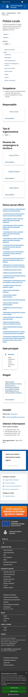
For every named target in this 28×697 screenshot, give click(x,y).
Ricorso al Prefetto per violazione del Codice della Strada (12, 318)
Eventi (5, 630)
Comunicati (6, 618)
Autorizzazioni (7, 607)
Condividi (6, 34)
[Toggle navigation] (3, 6)
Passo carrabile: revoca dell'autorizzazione (14, 300)
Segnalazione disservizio (9, 660)
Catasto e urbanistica (8, 583)
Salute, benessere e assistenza (11, 604)
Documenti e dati (7, 564)
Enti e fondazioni (7, 557)
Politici (5, 560)
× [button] (26, 672)
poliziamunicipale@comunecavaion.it (15, 417)
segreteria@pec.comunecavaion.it (12, 649)
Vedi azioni (6, 37)
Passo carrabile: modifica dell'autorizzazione (9, 296)
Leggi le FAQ (6, 662)
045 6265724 (13, 414)
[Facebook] (3, 543)
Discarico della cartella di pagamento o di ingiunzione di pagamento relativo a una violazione (13, 260)
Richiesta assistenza (8, 665)
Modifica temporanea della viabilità (13, 273)
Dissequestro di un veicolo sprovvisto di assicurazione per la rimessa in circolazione (14, 266)
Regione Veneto (6, 2)
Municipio (11, 354)
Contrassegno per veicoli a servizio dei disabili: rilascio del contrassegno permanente (13, 220)
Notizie (5, 616)
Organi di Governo (8, 550)
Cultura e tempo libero (9, 574)
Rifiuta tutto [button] (14, 691)
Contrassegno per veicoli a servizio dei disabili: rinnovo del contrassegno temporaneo (13, 240)
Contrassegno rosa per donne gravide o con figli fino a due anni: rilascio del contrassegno (13, 247)
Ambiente (5, 602)
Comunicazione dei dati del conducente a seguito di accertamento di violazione (13, 215)
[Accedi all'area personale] (22, 2)
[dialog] (14, 684)
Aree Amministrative (8, 552)
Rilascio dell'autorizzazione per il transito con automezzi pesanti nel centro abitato (14, 332)
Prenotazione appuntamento (10, 658)
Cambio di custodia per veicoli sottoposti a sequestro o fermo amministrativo (14, 210)
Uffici (19, 13)
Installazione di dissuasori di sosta (12, 270)
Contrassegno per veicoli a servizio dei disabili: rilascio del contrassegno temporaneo (13, 227)
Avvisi (4, 621)
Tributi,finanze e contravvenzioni (11, 599)
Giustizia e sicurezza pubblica (10, 597)
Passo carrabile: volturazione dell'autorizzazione (10, 303)
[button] (14, 694)
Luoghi (5, 627)
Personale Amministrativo (10, 562)
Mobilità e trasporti (8, 587)
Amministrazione (11, 13)
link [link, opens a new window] (6, 684)
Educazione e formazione (9, 595)
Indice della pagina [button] (9, 49)
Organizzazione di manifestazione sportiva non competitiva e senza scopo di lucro (14, 281)
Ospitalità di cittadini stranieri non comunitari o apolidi (12, 286)
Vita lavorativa (7, 577)
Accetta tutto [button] (14, 688)
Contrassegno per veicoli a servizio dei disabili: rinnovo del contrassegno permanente (13, 233)
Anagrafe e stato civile (9, 572)
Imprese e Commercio (8, 579)
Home (3, 13)
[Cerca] (25, 7)
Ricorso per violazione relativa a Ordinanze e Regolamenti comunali (12, 323)
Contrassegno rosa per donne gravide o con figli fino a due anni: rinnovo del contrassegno (13, 253)
